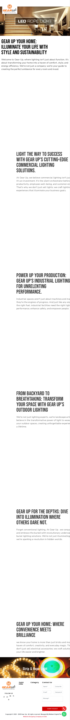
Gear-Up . (24, 714)
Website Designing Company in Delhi (35, 716)
